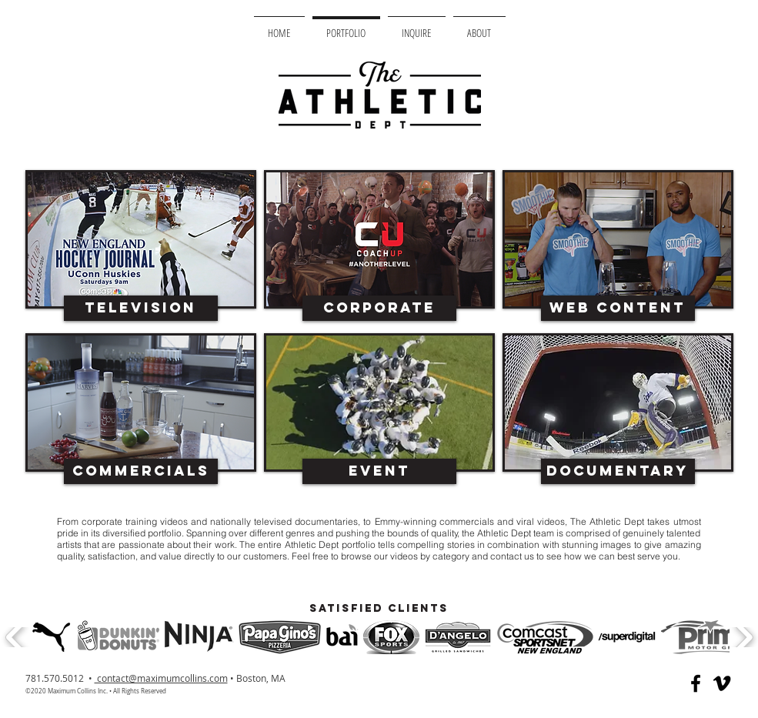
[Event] (379, 471)
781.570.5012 (55, 678)
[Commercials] (141, 471)
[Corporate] (379, 308)
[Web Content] (618, 308)
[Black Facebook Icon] (695, 683)
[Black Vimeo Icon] (721, 683)
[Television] (141, 308)
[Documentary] (618, 471)
